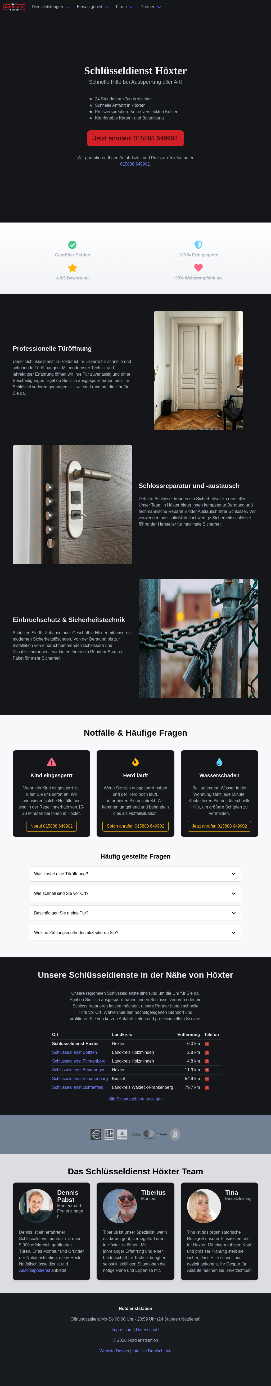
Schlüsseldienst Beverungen (79, 1070)
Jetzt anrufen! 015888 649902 (135, 138)
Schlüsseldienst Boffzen (74, 1052)
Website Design (114, 1351)
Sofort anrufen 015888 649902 (135, 826)
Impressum (121, 1329)
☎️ (207, 1043)
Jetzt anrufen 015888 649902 (219, 826)
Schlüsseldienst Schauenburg (80, 1078)
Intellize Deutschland (152, 1351)
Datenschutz (148, 1329)
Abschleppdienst (34, 1270)
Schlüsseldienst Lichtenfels (77, 1087)
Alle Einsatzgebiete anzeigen (135, 1099)
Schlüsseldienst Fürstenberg (79, 1061)
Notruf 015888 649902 (51, 826)
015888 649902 (135, 164)
